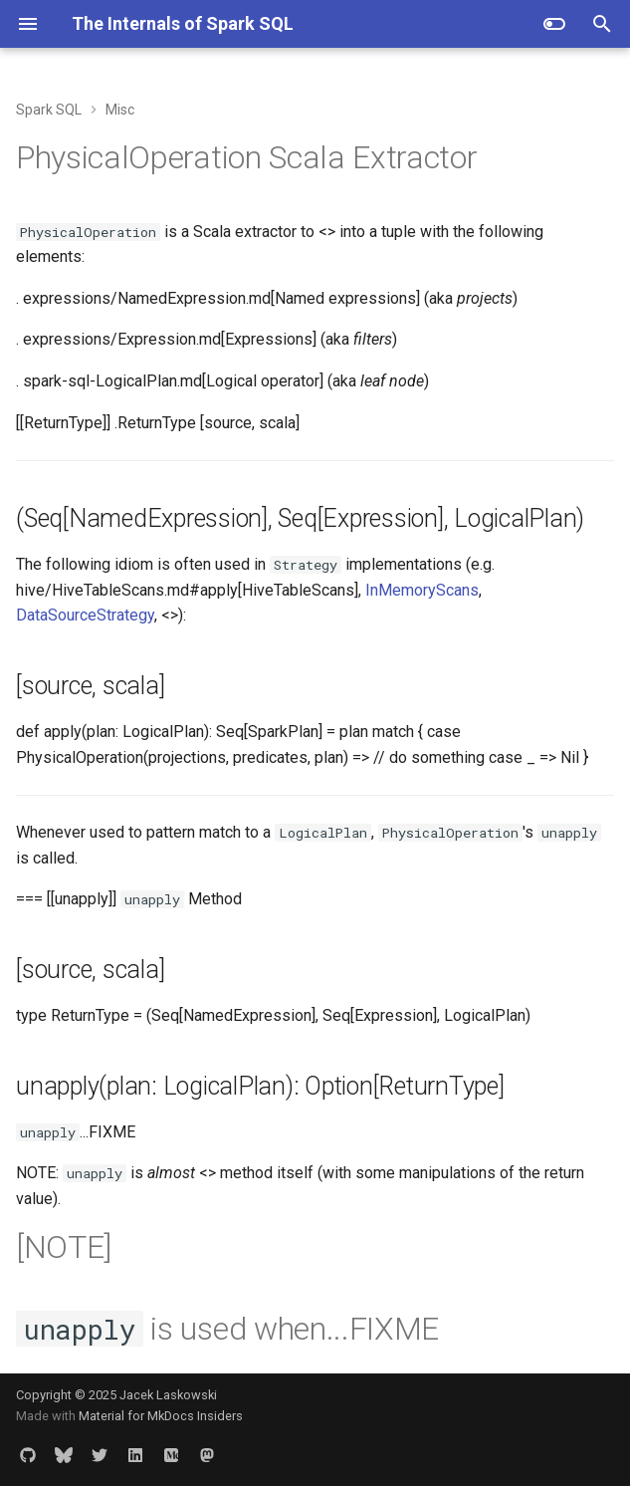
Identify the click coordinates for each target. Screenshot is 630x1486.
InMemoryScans (422, 590)
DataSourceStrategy (85, 615)
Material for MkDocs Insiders (161, 1415)
